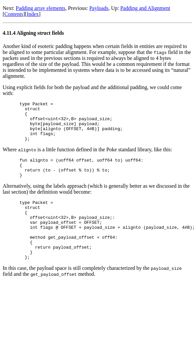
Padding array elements (40, 8)
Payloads (98, 8)
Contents (13, 14)
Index (33, 14)
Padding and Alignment (145, 8)
